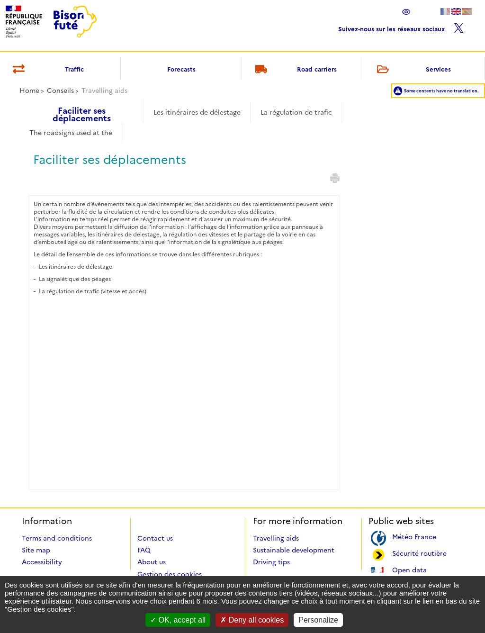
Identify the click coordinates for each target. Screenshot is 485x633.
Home (29, 90)
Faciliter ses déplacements (82, 111)
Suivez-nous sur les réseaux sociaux (401, 26)
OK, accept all (178, 620)
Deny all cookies (252, 620)
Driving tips (271, 562)
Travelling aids (276, 538)
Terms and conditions (57, 538)
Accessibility (42, 562)
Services (412, 70)
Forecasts (181, 69)
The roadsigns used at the (70, 132)
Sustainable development (293, 550)
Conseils (60, 90)
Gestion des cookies (169, 574)
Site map (36, 550)
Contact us (155, 538)
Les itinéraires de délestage (197, 112)
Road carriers (294, 70)
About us (151, 562)
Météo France (414, 536)
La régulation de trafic (296, 112)
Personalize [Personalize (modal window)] (318, 620)
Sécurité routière (419, 552)
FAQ (144, 550)
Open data (409, 569)
